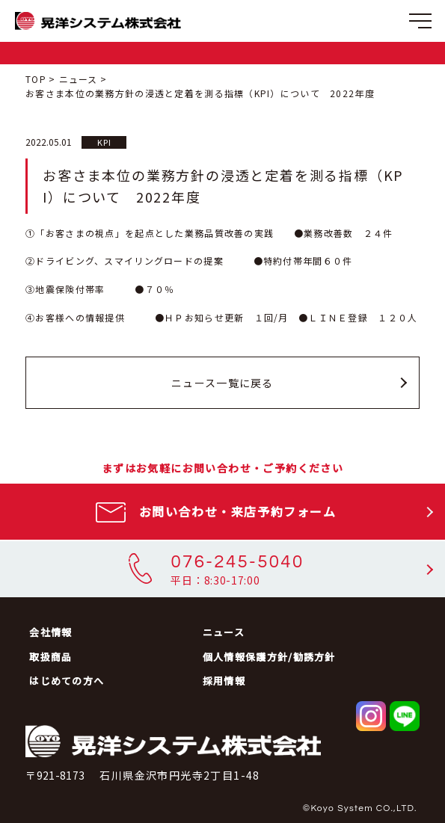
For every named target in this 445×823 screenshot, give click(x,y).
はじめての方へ (66, 680)
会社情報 (50, 632)
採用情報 (224, 680)
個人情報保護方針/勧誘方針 (269, 657)
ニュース (78, 79)
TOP (35, 79)
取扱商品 (50, 657)
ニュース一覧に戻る (222, 382)
